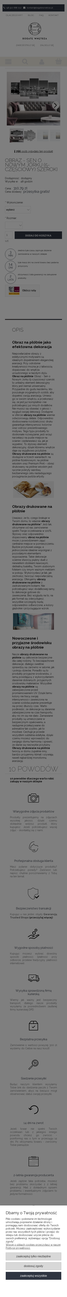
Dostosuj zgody (33, 1266)
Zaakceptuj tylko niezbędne (33, 1256)
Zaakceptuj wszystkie (33, 1275)
